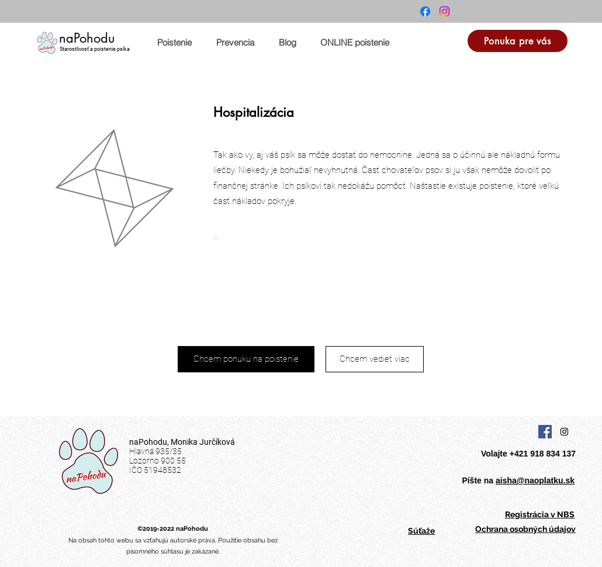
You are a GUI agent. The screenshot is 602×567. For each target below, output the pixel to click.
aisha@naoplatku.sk (535, 480)
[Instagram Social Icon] (564, 431)
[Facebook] (425, 11)
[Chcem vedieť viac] (375, 359)
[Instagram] (444, 11)
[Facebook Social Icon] (545, 431)
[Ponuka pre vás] (517, 41)
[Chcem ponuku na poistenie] (246, 359)
